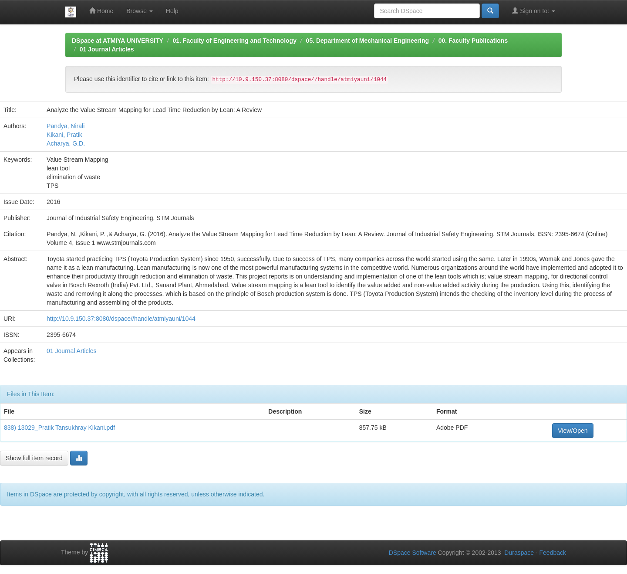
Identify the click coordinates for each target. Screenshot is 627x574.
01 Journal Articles (107, 49)
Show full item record (34, 458)
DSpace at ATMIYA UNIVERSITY (117, 40)
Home (101, 10)
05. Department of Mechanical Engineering (367, 40)
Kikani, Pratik (64, 134)
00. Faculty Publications (473, 40)
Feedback (552, 552)
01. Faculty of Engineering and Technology (234, 40)
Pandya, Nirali (65, 125)
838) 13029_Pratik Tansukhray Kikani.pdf (59, 427)
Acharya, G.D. (66, 143)
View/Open (572, 430)
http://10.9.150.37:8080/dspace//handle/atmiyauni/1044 (121, 318)
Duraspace (519, 552)
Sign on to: (533, 10)
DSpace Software (412, 552)
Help (172, 10)
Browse (139, 10)
